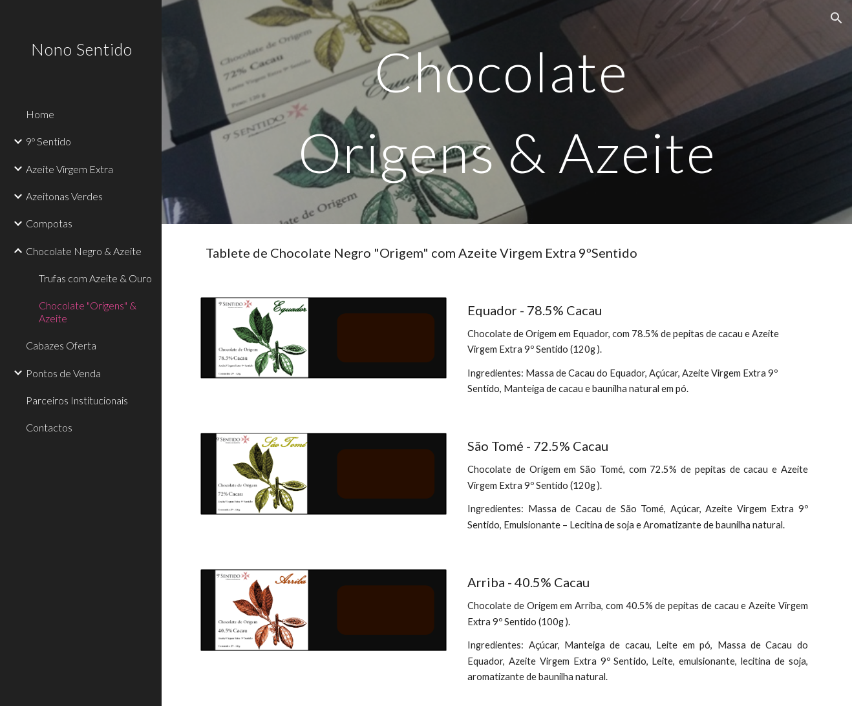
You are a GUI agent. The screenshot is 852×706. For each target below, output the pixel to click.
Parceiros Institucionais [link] (77, 400)
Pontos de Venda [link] (63, 373)
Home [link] (40, 114)
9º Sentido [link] (48, 141)
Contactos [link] (49, 427)
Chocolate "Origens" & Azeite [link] (87, 311)
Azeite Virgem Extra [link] (69, 169)
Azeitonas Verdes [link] (64, 196)
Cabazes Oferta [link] (61, 345)
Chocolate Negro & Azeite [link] (84, 251)
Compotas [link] (49, 223)
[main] (506, 112)
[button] (836, 18)
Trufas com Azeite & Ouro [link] (95, 278)
